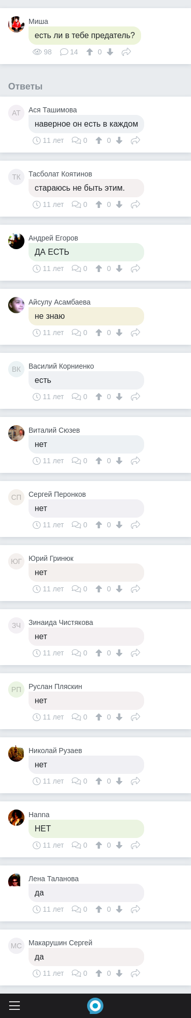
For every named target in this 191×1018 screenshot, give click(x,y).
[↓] (109, 52)
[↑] (91, 52)
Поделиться (126, 51)
